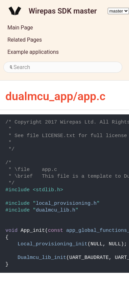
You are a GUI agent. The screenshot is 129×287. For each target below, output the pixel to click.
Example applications (33, 52)
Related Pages (24, 40)
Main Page (20, 27)
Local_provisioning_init (52, 244)
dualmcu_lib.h (55, 210)
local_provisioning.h (66, 203)
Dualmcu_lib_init (42, 258)
